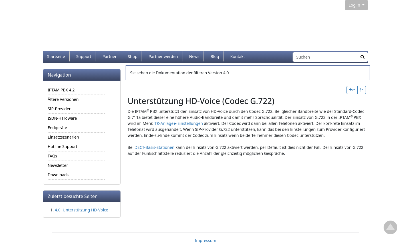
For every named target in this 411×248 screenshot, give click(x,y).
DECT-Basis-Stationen (154, 147)
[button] (352, 90)
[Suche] (362, 57)
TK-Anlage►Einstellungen (178, 123)
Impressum (205, 240)
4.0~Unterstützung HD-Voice (81, 210)
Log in (354, 5)
